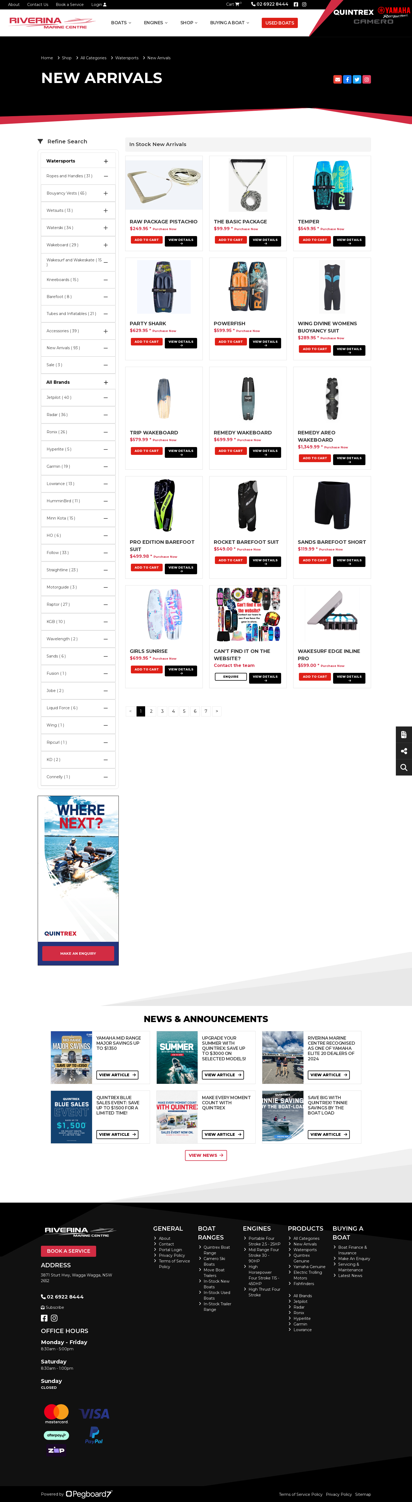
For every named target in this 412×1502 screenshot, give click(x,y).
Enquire (231, 677)
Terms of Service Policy (301, 1494)
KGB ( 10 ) (78, 622)
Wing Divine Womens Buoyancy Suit (327, 327)
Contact (166, 1244)
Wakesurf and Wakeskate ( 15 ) (78, 262)
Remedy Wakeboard (243, 433)
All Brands (78, 382)
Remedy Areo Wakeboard (317, 436)
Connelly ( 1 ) (78, 777)
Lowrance (303, 1329)
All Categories (93, 58)
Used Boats (280, 23)
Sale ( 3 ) (78, 365)
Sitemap (363, 1494)
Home (47, 58)
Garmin (300, 1324)
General (168, 1228)
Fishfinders (304, 1283)
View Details (181, 241)
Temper (308, 222)
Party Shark (148, 324)
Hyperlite (302, 1318)
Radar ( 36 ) (78, 415)
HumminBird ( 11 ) (78, 501)
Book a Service (70, 4)
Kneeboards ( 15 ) (78, 280)
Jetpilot (301, 1301)
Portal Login (170, 1249)
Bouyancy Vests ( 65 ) (78, 193)
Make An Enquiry (354, 1258)
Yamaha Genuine (310, 1266)
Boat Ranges (211, 1233)
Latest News (350, 1275)
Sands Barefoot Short (332, 542)
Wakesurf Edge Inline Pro (329, 655)
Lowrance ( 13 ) (78, 484)
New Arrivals (305, 1244)
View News (206, 1155)
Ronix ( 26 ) (78, 432)
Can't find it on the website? (242, 655)
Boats (119, 22)
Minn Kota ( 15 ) (78, 518)
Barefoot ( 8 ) (78, 297)
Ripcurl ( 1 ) (78, 743)
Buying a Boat (227, 22)
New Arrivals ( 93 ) (78, 348)
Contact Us (37, 4)
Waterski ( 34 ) (78, 228)
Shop (186, 22)
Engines (153, 22)
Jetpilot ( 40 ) (78, 398)
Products (305, 1228)
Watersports (126, 58)
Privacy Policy (172, 1255)
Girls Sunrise (149, 651)
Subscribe (52, 1307)
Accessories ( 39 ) (78, 331)
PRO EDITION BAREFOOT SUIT (162, 545)
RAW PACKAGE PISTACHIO (164, 222)
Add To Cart (231, 240)
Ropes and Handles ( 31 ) (78, 176)
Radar (299, 1307)
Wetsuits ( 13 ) (78, 210)
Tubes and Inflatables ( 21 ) (78, 314)
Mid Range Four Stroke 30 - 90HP (264, 1255)
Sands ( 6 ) (78, 656)
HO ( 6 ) (78, 536)
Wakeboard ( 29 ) (78, 245)
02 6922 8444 (269, 4)
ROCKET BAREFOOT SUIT (246, 542)
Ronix (299, 1312)
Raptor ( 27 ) (78, 605)
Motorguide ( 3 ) (78, 587)
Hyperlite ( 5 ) (78, 449)
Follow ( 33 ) (78, 553)
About (14, 4)
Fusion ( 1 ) (78, 674)
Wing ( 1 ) (78, 725)
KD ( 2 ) (78, 760)
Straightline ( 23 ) (78, 570)
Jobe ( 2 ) (78, 691)
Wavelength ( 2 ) (78, 639)
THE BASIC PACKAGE (240, 222)
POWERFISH (229, 324)
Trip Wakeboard (154, 433)
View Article (117, 1074)
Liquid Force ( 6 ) (78, 708)
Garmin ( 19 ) (78, 467)
